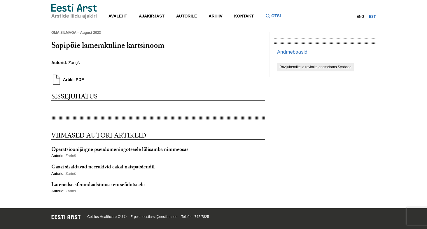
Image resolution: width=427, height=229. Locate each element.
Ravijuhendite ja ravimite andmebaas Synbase (315, 67)
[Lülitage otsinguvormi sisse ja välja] (275, 16)
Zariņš (74, 62)
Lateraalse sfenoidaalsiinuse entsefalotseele (98, 185)
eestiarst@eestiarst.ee (159, 217)
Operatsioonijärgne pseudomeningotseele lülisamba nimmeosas (119, 150)
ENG (360, 17)
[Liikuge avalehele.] (74, 11)
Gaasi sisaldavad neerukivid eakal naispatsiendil (103, 167)
